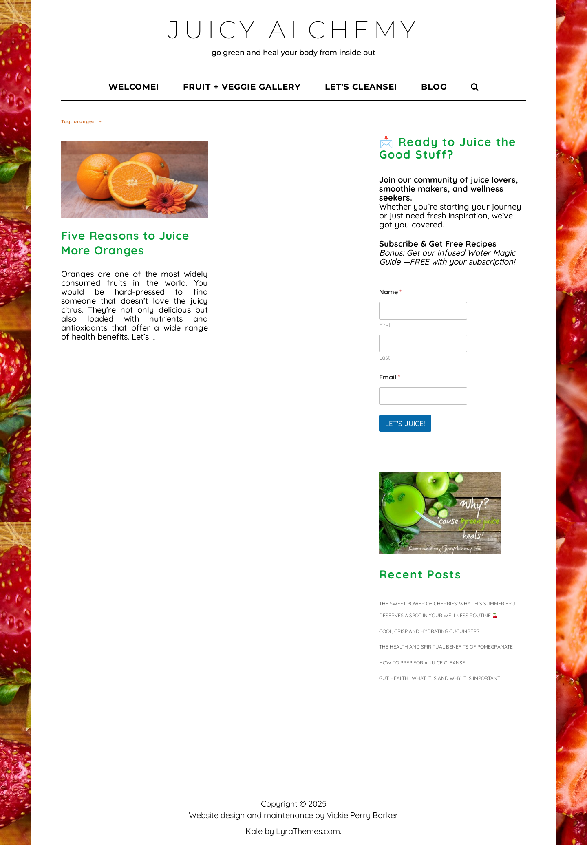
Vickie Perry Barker (362, 815)
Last (384, 357)
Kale (254, 831)
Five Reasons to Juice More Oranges (125, 242)
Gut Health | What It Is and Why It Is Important (439, 678)
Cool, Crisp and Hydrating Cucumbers (429, 631)
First (385, 325)
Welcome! (133, 87)
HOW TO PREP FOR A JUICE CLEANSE (422, 663)
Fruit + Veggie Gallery (242, 87)
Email (389, 377)
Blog (434, 87)
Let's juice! (405, 423)
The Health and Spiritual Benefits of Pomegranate (446, 647)
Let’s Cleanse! (361, 87)
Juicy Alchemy (293, 29)
